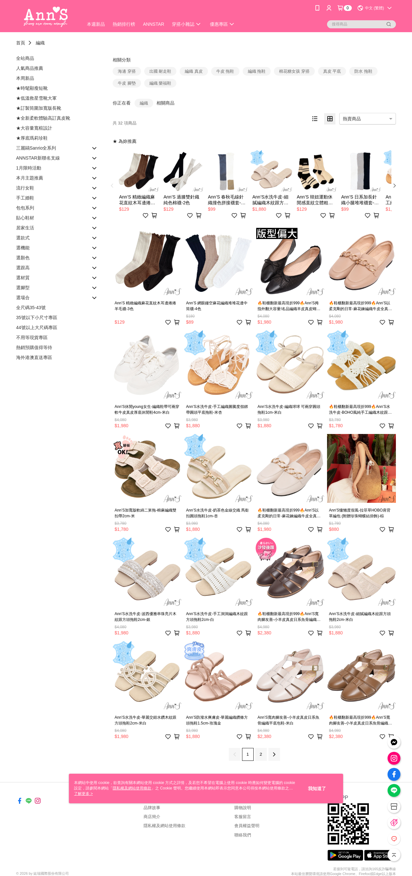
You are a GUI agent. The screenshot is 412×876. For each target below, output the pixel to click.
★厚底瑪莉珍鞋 (32, 138)
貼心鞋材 (25, 217)
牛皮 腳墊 (127, 83)
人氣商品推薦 (29, 68)
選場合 (23, 297)
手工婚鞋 (25, 197)
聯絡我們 (242, 835)
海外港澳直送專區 (34, 357)
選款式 (23, 237)
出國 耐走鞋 (160, 71)
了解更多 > (83, 793)
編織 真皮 (194, 71)
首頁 (20, 42)
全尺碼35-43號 (31, 307)
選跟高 (23, 267)
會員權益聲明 (246, 825)
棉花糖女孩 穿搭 (294, 71)
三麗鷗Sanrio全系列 (36, 148)
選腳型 (23, 287)
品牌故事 (152, 807)
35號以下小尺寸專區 (36, 317)
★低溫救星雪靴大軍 (36, 98)
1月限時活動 (28, 168)
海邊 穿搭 (127, 71)
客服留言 (242, 816)
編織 (40, 42)
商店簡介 (152, 816)
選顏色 (23, 257)
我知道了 (317, 788)
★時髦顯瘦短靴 (32, 88)
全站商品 (25, 58)
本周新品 (25, 78)
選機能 (23, 247)
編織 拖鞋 (257, 71)
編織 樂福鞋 (160, 83)
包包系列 (25, 207)
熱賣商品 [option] (352, 118)
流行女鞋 (25, 187)
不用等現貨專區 (32, 337)
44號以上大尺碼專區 (36, 327)
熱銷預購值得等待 (34, 347)
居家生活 (25, 227)
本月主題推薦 (29, 177)
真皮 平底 (332, 71)
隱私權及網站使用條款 (164, 825)
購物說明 (242, 807)
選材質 (23, 277)
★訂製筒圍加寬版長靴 (38, 108)
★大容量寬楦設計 (34, 128)
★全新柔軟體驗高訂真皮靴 (43, 118)
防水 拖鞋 (363, 71)
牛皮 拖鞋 (225, 71)
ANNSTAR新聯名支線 (38, 158)
